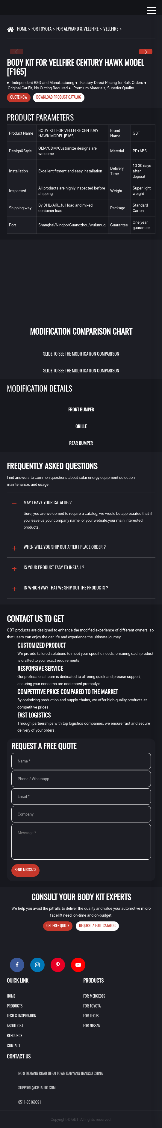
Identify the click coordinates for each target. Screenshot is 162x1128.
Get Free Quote (57, 926)
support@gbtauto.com (37, 1088)
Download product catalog (58, 98)
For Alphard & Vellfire (77, 29)
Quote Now (18, 98)
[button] (145, 51)
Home (22, 29)
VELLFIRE (110, 29)
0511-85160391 (29, 1103)
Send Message (25, 870)
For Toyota (41, 29)
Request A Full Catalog (97, 926)
